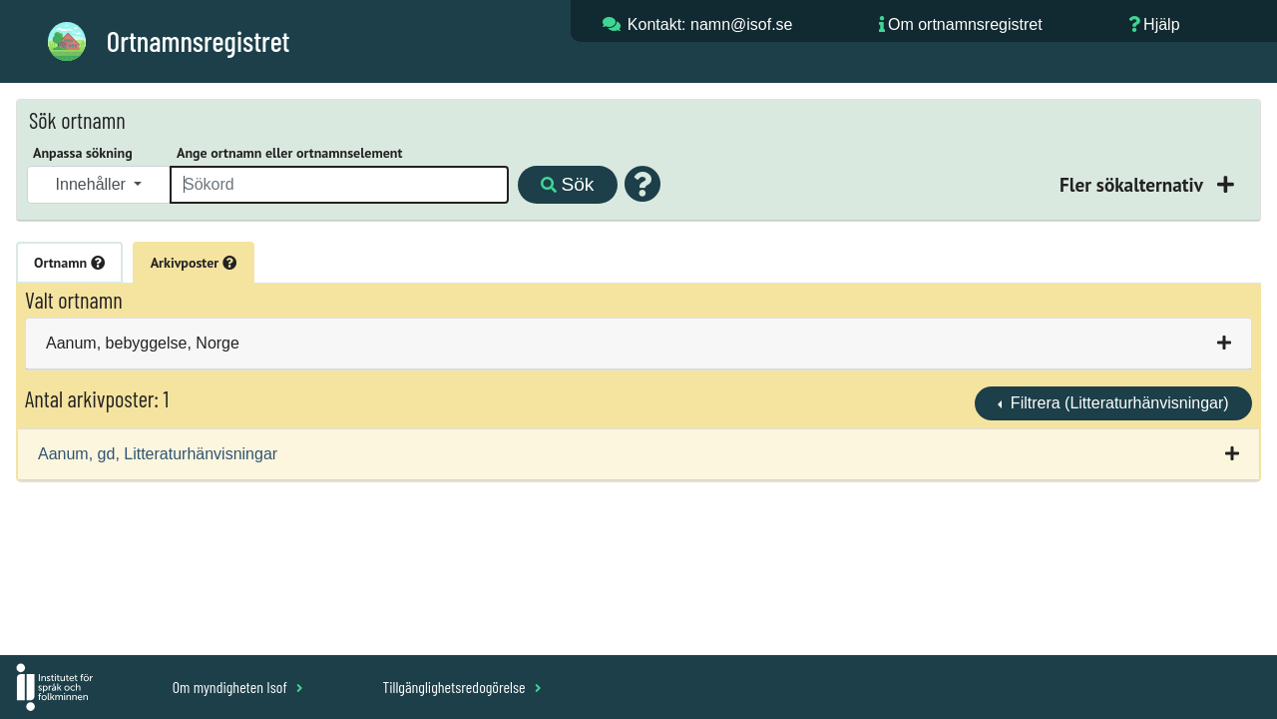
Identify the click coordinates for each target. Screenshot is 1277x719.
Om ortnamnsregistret (965, 24)
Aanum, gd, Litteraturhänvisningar (157, 453)
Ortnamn (69, 263)
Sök (567, 184)
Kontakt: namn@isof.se (710, 24)
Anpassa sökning (83, 153)
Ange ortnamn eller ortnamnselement (289, 153)
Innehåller (93, 184)
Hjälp (1161, 24)
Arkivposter (193, 263)
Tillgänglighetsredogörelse (461, 686)
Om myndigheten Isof (238, 686)
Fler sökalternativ (1133, 184)
